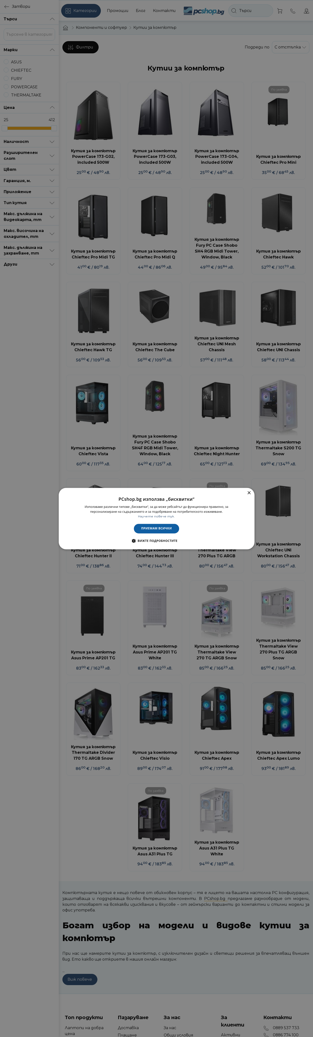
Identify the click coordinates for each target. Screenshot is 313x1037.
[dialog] (157, 518)
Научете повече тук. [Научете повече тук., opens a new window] (156, 516)
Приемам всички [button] (156, 528)
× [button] (249, 493)
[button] (156, 540)
